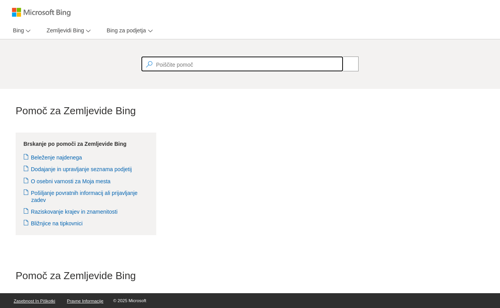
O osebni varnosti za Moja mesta (71, 181)
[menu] (21, 30)
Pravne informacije (85, 301)
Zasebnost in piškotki (34, 301)
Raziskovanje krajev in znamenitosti (74, 212)
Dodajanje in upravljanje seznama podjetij (81, 169)
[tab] (17, 30)
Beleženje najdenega (56, 157)
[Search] (346, 64)
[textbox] (242, 64)
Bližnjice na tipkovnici (56, 223)
